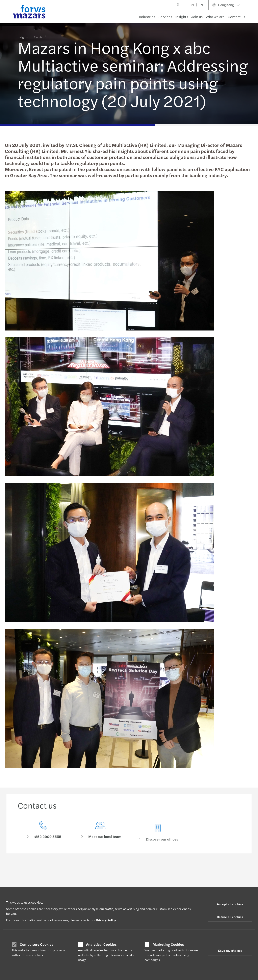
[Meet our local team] (100, 837)
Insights (181, 16)
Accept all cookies (230, 904)
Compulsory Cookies (36, 944)
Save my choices (230, 950)
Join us (197, 16)
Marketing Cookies (168, 944)
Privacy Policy (106, 920)
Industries (147, 16)
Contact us (236, 16)
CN (191, 4)
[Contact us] (43, 831)
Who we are (215, 16)
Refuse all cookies (230, 917)
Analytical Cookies (101, 944)
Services (165, 16)
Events (38, 34)
